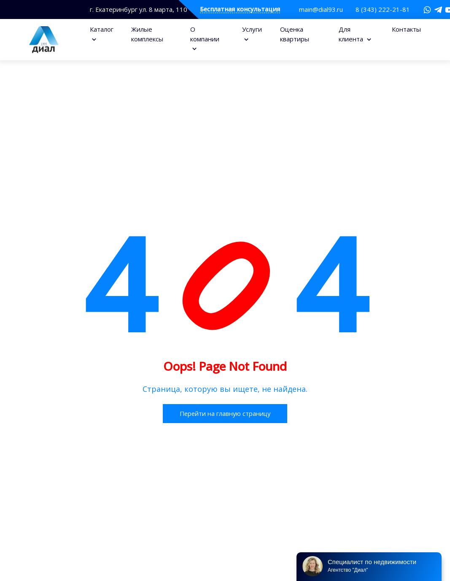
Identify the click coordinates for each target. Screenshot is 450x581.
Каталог (101, 29)
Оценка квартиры (294, 34)
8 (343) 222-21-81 (383, 9)
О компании (204, 34)
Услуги (252, 29)
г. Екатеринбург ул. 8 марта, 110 (138, 9)
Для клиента (352, 34)
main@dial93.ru (321, 9)
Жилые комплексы (147, 34)
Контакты (406, 29)
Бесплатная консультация (240, 9)
